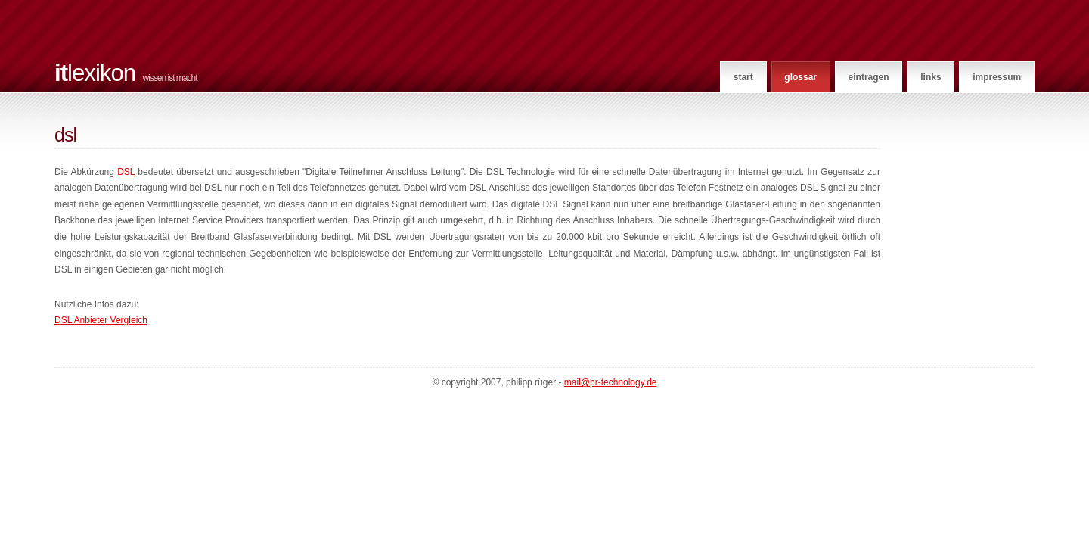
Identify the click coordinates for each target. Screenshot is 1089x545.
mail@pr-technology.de (610, 382)
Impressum (997, 77)
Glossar (800, 77)
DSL (126, 172)
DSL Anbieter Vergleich (100, 320)
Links (930, 77)
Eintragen (869, 77)
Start (743, 77)
